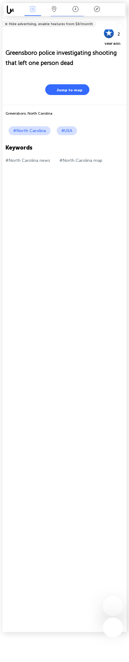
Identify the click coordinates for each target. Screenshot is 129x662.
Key (97, 9)
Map (54, 9)
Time (75, 9)
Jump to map (65, 89)
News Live (33, 9)
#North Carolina (29, 130)
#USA (66, 130)
